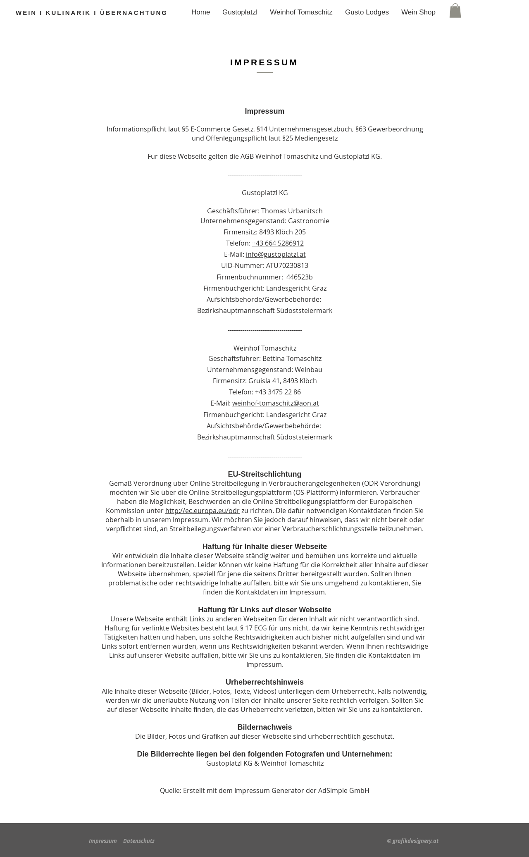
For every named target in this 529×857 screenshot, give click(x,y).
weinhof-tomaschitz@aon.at (275, 403)
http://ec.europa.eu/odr (202, 510)
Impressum (103, 841)
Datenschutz (139, 841)
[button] (455, 10)
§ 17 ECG (253, 628)
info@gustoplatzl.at (276, 254)
